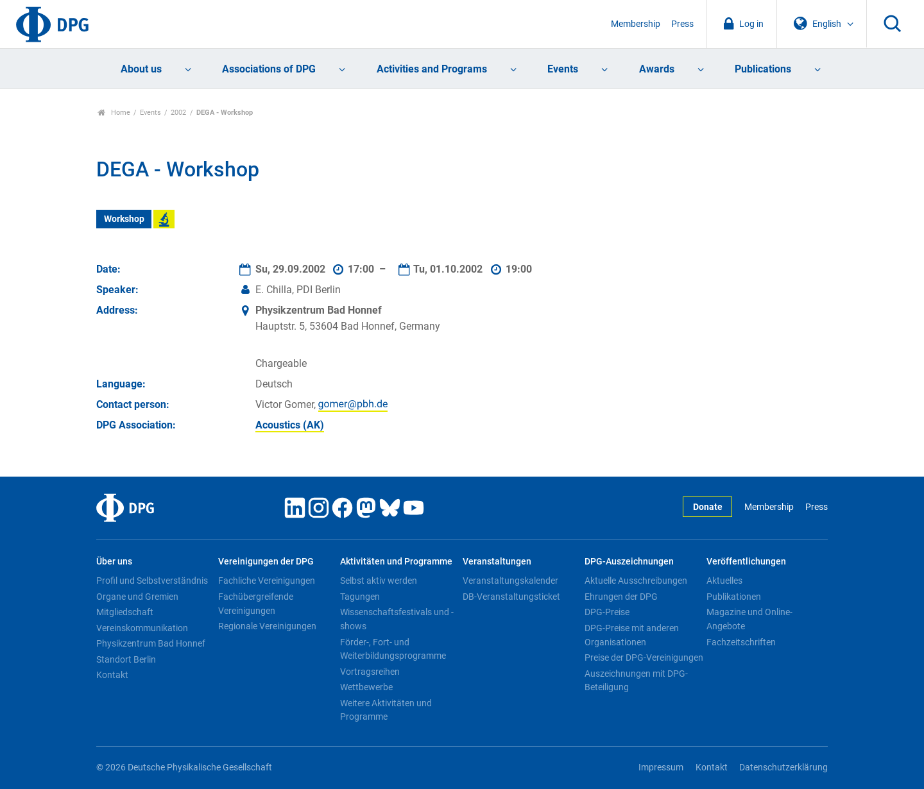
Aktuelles (724, 580)
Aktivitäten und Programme (396, 561)
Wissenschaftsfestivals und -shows (397, 619)
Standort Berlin (126, 659)
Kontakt (112, 675)
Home (114, 112)
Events (562, 69)
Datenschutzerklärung (783, 767)
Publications (763, 69)
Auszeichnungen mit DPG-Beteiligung (636, 680)
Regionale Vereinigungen (267, 626)
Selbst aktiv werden (378, 580)
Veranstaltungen (497, 561)
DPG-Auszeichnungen (629, 561)
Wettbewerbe (366, 687)
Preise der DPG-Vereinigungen (644, 657)
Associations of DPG (269, 69)
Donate (708, 507)
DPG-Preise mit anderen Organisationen (632, 635)
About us (141, 69)
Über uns (114, 561)
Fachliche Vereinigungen (266, 580)
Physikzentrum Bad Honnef (150, 643)
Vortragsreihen (370, 671)
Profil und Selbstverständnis (152, 580)
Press (682, 24)
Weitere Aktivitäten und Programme (386, 710)
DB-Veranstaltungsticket (511, 596)
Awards (656, 69)
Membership (635, 24)
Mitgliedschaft (124, 612)
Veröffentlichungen (746, 561)
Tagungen (360, 596)
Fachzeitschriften (741, 642)
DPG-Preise (607, 612)
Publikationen (733, 596)
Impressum (660, 767)
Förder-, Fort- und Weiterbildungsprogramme (393, 649)
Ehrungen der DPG (621, 596)
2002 (178, 112)
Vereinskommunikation (142, 628)
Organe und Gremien (137, 596)
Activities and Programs (432, 69)
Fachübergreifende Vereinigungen (255, 603)
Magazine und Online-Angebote (749, 619)
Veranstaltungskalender (510, 580)
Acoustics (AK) (289, 425)
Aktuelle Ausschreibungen (636, 580)
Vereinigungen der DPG (266, 561)
